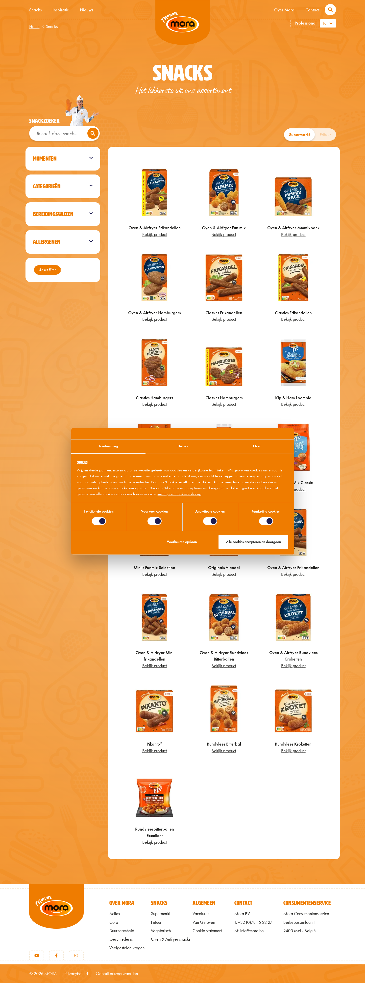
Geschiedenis (121, 939)
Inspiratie (60, 10)
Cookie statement (207, 930)
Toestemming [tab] (108, 446)
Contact (312, 10)
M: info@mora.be (249, 930)
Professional (305, 23)
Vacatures (201, 913)
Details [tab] (182, 446)
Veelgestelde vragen (127, 948)
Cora (113, 922)
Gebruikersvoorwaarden (117, 973)
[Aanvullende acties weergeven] (331, 23)
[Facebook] (56, 955)
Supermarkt (299, 134)
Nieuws (86, 10)
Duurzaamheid (121, 930)
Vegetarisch (161, 930)
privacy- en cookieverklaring (179, 494)
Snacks (35, 10)
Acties (114, 913)
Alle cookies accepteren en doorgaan (253, 541)
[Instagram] (76, 955)
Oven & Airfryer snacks (170, 939)
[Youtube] (37, 955)
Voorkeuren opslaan (182, 541)
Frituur (325, 134)
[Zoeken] (92, 133)
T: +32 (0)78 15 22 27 (253, 922)
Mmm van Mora (182, 22)
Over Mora (284, 10)
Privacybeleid (76, 973)
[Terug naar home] (56, 915)
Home (34, 26)
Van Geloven (204, 922)
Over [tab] (257, 446)
